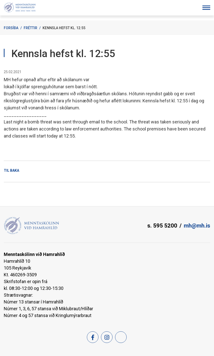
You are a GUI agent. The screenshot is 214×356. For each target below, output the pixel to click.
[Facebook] (92, 337)
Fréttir (30, 28)
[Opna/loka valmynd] (206, 7)
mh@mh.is (197, 225)
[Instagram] (107, 337)
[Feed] (121, 337)
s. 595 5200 (162, 225)
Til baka (11, 170)
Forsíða (11, 28)
